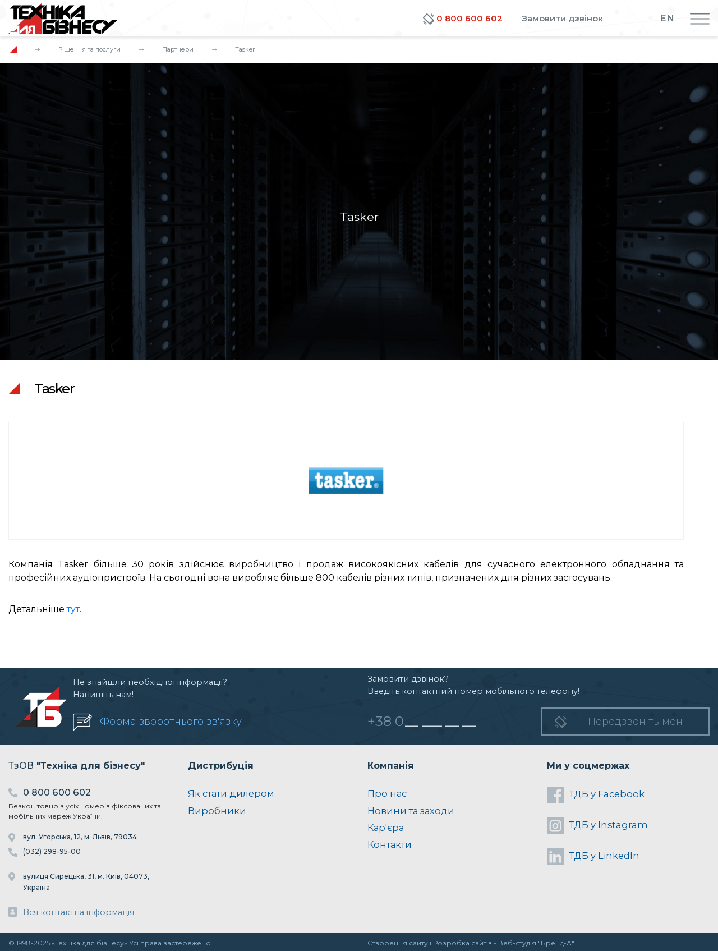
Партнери (178, 49)
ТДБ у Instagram (597, 825)
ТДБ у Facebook (596, 795)
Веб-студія (517, 943)
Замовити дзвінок (562, 18)
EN (667, 18)
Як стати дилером (231, 793)
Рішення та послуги (89, 49)
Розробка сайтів (462, 943)
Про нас (387, 793)
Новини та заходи (410, 810)
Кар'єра (385, 827)
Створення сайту (397, 943)
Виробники (217, 810)
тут (73, 609)
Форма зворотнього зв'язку (171, 721)
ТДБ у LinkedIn (593, 856)
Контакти (389, 844)
